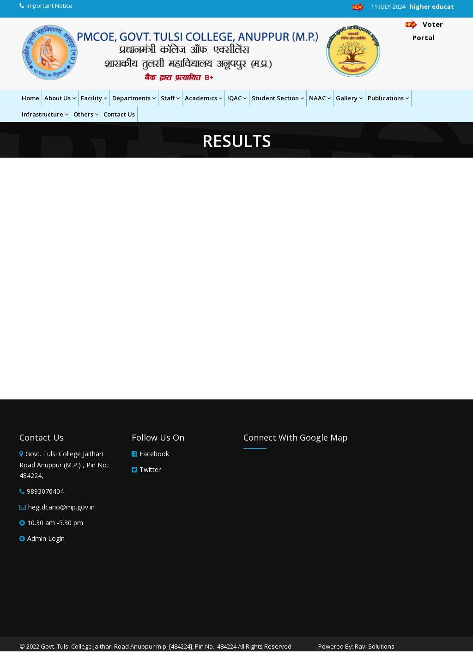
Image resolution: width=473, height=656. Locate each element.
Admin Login (46, 538)
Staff (170, 98)
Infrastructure (45, 114)
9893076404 (45, 491)
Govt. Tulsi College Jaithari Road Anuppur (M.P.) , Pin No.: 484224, (64, 464)
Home (30, 98)
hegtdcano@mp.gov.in (61, 507)
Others (85, 114)
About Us (60, 98)
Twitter (150, 469)
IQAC (237, 98)
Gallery (349, 98)
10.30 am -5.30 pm (55, 522)
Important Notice (49, 5)
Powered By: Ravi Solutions (356, 646)
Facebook (154, 453)
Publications (388, 98)
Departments (134, 98)
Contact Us (119, 114)
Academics (203, 98)
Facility (94, 98)
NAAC (320, 98)
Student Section (278, 98)
